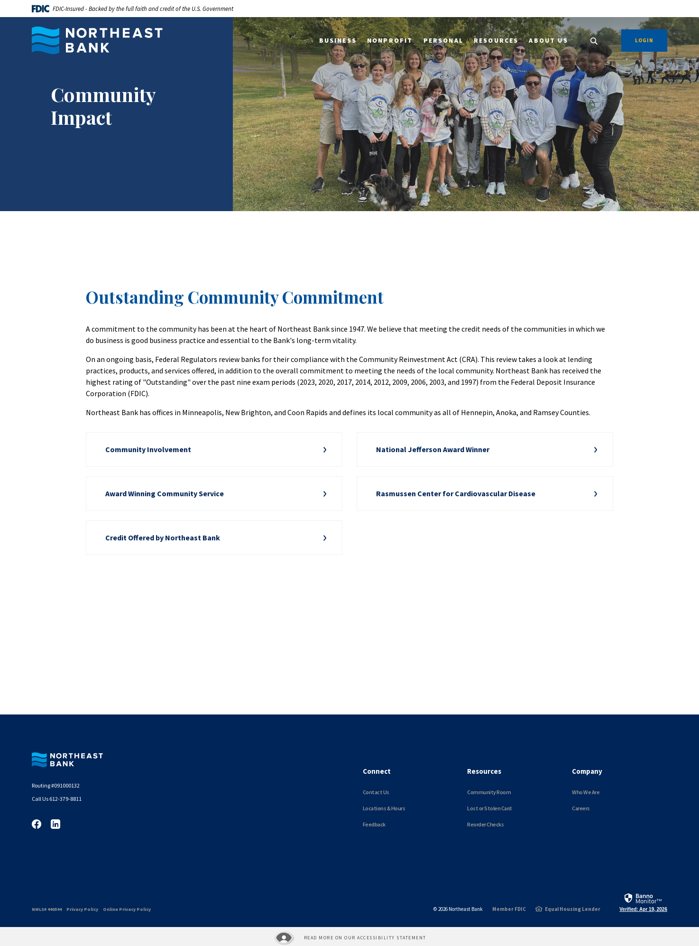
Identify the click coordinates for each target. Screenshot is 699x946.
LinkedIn (55, 824)
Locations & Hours (384, 808)
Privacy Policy (82, 909)
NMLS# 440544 (47, 909)
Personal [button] (443, 41)
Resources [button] (496, 41)
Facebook (36, 824)
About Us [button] (548, 41)
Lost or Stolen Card (489, 808)
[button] (214, 449)
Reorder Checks (485, 824)
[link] (643, 902)
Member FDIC (509, 909)
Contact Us (376, 792)
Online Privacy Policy (127, 909)
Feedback (374, 824)
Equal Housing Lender (572, 909)
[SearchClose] (594, 41)
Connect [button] (377, 771)
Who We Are (585, 792)
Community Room (489, 792)
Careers (581, 808)
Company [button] (587, 771)
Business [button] (338, 41)
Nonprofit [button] (390, 41)
